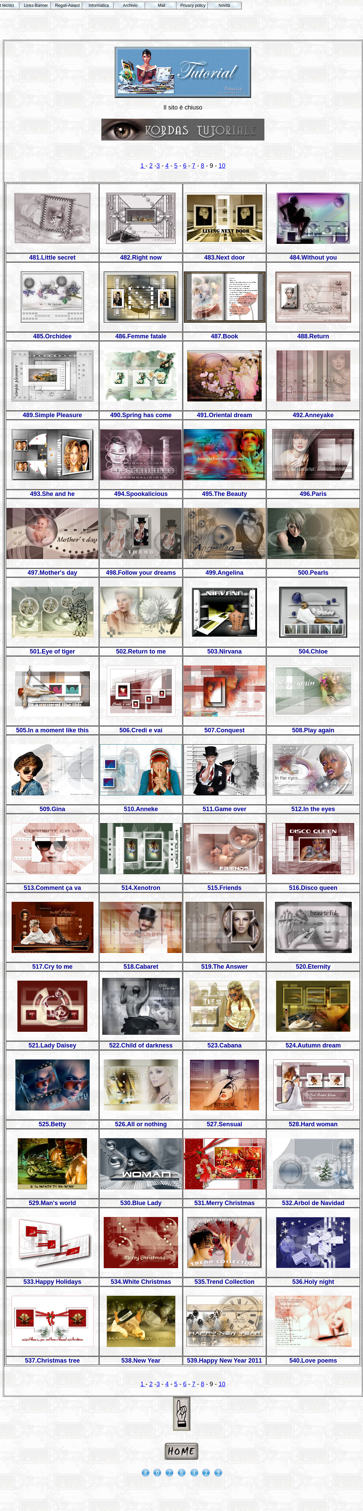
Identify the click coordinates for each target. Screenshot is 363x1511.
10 (222, 165)
